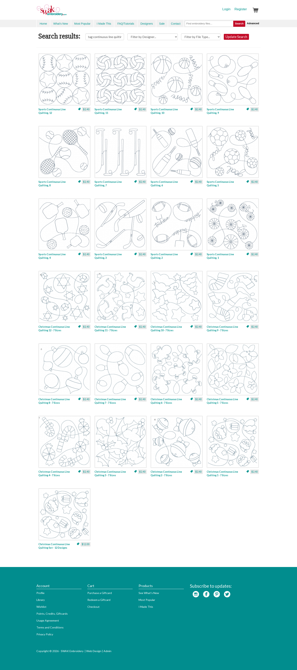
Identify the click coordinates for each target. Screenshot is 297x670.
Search (239, 23)
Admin (107, 651)
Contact (175, 23)
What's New (60, 23)
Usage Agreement (47, 620)
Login (226, 9)
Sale (162, 23)
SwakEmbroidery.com (65, 12)
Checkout (93, 606)
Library (40, 599)
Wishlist (41, 606)
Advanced (253, 23)
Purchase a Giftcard (99, 593)
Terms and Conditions (50, 627)
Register (240, 9)
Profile (40, 593)
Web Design (93, 651)
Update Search (236, 37)
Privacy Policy (44, 634)
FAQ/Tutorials (125, 23)
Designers (147, 23)
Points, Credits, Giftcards (52, 613)
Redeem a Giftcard (98, 599)
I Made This (104, 23)
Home (43, 23)
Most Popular (82, 23)
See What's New (149, 593)
